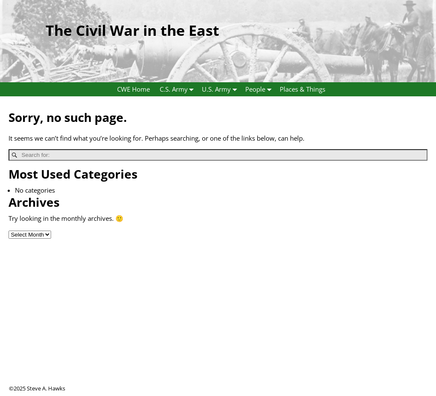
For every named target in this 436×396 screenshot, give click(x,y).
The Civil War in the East (132, 30)
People (260, 89)
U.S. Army (221, 89)
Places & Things (302, 89)
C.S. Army (179, 89)
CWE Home (133, 89)
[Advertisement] (218, 324)
